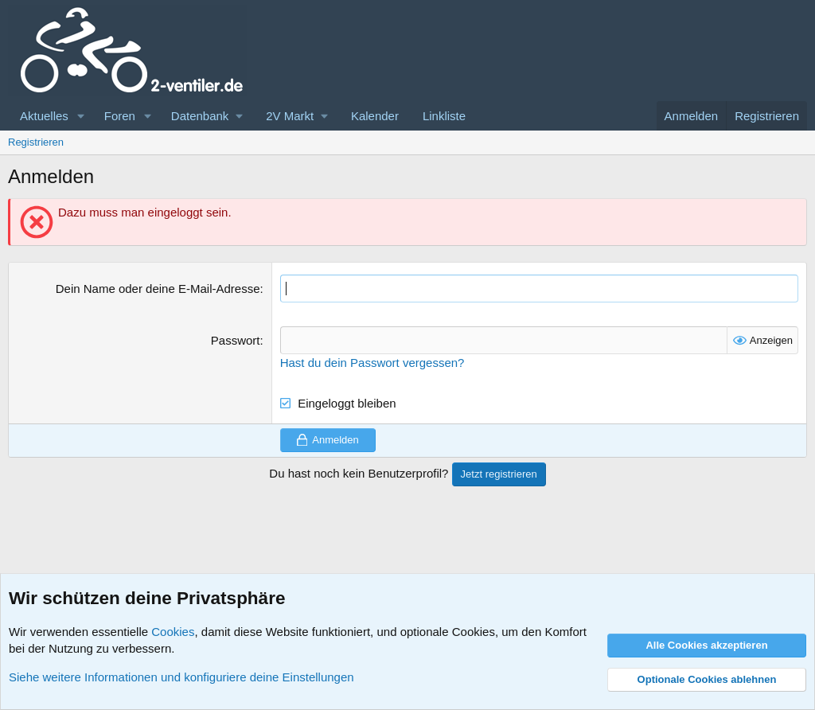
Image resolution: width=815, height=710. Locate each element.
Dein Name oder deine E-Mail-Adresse (158, 288)
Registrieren (36, 142)
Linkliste (444, 116)
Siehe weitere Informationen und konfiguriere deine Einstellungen (181, 677)
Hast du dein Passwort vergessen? (372, 362)
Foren (119, 116)
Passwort (235, 340)
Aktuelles (44, 116)
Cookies (172, 631)
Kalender (375, 116)
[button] (81, 116)
